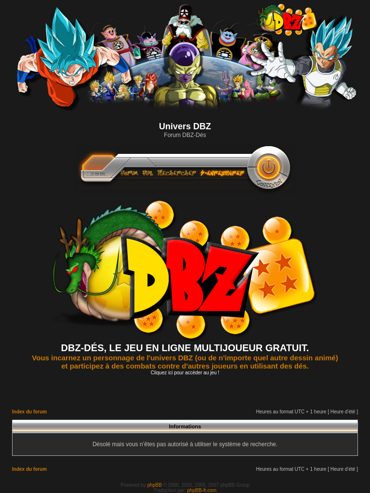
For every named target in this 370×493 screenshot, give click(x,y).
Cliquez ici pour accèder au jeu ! (185, 372)
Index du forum (29, 411)
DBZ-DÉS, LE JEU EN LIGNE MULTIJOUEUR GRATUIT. (185, 347)
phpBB (154, 485)
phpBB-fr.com (202, 490)
